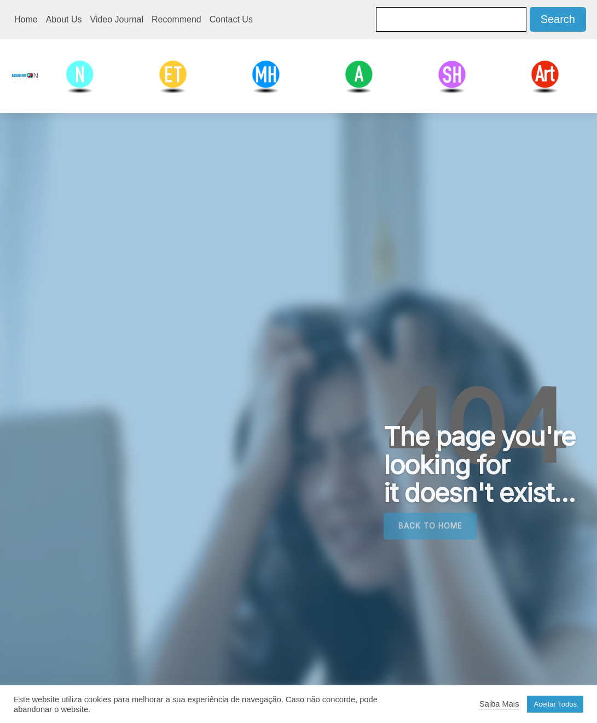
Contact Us (231, 19)
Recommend (176, 19)
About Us (64, 19)
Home (26, 19)
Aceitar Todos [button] (555, 704)
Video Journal (117, 19)
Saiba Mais (499, 703)
